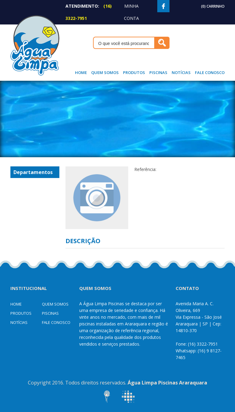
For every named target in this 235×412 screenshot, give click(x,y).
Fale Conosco (210, 72)
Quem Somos (105, 72)
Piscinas (158, 72)
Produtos (134, 72)
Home (81, 72)
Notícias (181, 72)
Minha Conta (131, 12)
